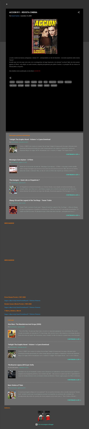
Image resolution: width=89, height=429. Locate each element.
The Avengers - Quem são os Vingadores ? (24, 180)
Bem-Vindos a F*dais (15, 385)
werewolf (54, 85)
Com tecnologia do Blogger (44, 424)
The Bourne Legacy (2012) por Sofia (21, 365)
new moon (13, 85)
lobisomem (52, 82)
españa (27, 82)
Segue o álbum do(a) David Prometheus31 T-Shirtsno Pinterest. (22, 300)
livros (45, 82)
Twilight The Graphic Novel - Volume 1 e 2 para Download (29, 139)
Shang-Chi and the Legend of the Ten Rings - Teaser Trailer (30, 200)
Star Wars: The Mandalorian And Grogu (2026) (24, 324)
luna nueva (68, 82)
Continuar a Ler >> (73, 154)
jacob (40, 82)
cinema (12, 82)
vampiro (46, 85)
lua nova (60, 82)
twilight (40, 85)
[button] (79, 12)
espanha (34, 82)
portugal (20, 85)
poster (27, 85)
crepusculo (20, 82)
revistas (33, 85)
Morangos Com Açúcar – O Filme (21, 160)
